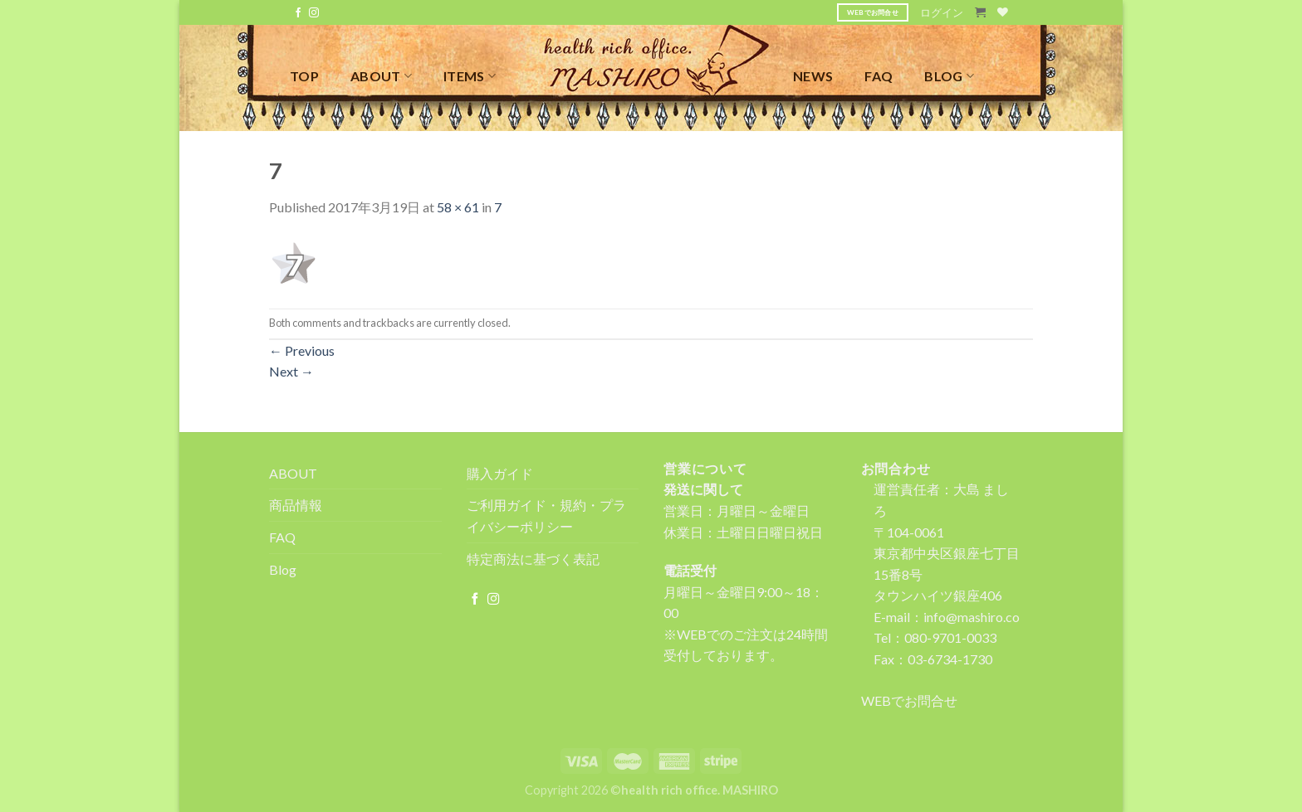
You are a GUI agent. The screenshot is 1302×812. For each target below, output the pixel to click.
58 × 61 (458, 207)
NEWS (813, 76)
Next (291, 371)
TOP (304, 76)
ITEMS (469, 76)
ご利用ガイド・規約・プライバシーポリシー (546, 515)
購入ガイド (500, 473)
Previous (302, 350)
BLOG (949, 76)
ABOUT (381, 76)
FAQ (878, 76)
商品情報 (295, 505)
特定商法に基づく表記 (533, 558)
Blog (282, 569)
